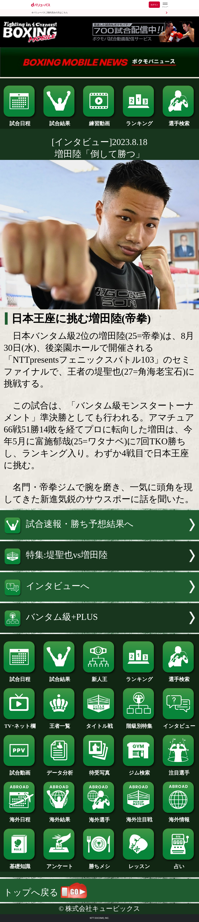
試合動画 (20, 770)
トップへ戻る (45, 892)
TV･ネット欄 (20, 723)
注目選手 (179, 770)
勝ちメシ (99, 863)
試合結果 (60, 120)
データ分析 (60, 770)
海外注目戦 (139, 816)
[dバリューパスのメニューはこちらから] (165, 5)
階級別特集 (139, 723)
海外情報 (179, 816)
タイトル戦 (99, 723)
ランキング (139, 120)
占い (179, 863)
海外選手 (99, 817)
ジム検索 (139, 770)
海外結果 (60, 816)
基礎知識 (20, 863)
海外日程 (20, 816)
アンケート (60, 863)
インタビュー (179, 723)
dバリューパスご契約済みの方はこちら (50, 12)
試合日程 (20, 120)
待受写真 (99, 770)
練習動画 (99, 120)
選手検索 (179, 120)
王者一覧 (60, 723)
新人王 (99, 676)
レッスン (139, 863)
